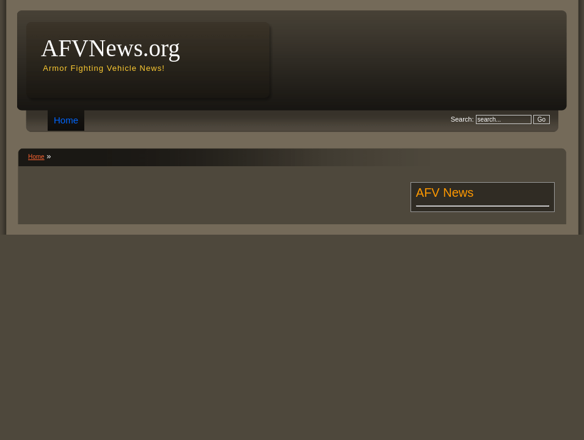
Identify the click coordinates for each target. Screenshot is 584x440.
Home (66, 120)
